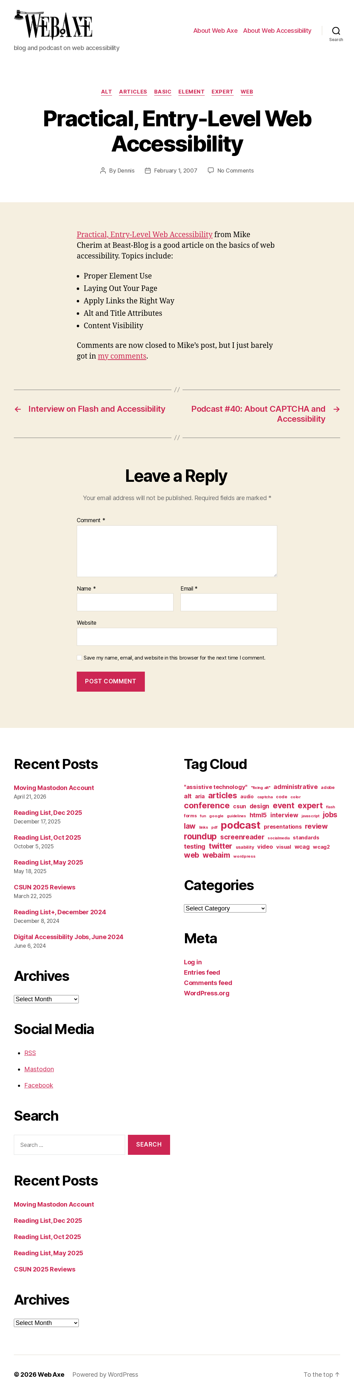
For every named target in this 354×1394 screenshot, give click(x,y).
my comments (122, 356)
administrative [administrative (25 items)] (295, 786)
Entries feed (202, 972)
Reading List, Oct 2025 (47, 837)
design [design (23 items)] (259, 806)
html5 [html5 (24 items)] (258, 815)
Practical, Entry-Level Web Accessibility (145, 235)
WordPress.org (207, 993)
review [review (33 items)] (316, 826)
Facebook (38, 1085)
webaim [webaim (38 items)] (216, 854)
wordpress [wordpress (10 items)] (244, 856)
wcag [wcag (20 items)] (302, 846)
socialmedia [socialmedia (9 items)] (278, 838)
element (191, 92)
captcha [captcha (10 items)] (265, 797)
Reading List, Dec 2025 (48, 812)
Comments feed (208, 982)
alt (106, 92)
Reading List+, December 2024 (60, 912)
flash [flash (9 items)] (330, 807)
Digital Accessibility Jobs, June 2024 (68, 936)
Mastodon (39, 1069)
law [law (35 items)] (190, 826)
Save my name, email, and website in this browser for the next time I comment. (175, 658)
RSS (30, 1052)
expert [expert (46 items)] (310, 805)
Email (189, 589)
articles (133, 92)
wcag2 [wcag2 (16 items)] (321, 847)
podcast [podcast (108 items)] (240, 825)
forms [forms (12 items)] (190, 815)
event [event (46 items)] (284, 805)
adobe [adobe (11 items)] (328, 787)
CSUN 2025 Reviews (44, 887)
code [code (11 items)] (281, 796)
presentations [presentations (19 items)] (283, 826)
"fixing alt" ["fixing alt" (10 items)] (260, 787)
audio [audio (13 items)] (247, 796)
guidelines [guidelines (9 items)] (236, 816)
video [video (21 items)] (265, 846)
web (247, 92)
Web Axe (51, 1374)
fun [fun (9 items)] (203, 816)
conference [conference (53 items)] (207, 805)
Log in (193, 962)
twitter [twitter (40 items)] (220, 845)
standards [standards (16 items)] (306, 838)
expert (222, 92)
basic (163, 92)
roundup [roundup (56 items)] (200, 836)
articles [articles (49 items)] (222, 795)
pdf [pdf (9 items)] (214, 827)
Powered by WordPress (105, 1374)
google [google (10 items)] (216, 815)
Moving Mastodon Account (54, 787)
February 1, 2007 (175, 170)
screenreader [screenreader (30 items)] (242, 837)
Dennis (126, 170)
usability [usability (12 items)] (245, 847)
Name (86, 589)
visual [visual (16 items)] (283, 847)
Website (86, 622)
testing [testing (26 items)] (194, 846)
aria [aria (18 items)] (200, 796)
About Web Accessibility (277, 30)
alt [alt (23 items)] (188, 796)
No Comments (235, 170)
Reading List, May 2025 (48, 862)
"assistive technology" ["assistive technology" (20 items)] (216, 786)
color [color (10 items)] (295, 797)
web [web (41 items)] (191, 854)
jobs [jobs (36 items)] (330, 814)
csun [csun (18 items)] (239, 806)
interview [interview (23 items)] (284, 815)
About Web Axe (215, 30)
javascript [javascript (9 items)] (310, 816)
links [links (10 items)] (203, 827)
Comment (91, 520)
